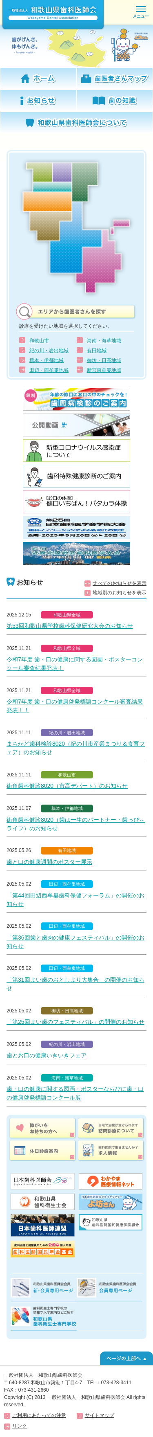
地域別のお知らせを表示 (119, 593)
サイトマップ (99, 1415)
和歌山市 (39, 341)
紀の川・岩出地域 (49, 350)
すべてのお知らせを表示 (119, 583)
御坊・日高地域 (104, 360)
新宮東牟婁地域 (104, 370)
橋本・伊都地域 (46, 360)
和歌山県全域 (66, 614)
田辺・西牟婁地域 (49, 370)
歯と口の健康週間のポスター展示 (49, 862)
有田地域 (96, 350)
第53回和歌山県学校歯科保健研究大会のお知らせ (70, 626)
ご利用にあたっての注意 (39, 1415)
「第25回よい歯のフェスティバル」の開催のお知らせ (75, 1022)
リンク (19, 1426)
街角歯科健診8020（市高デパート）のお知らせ (67, 786)
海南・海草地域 (104, 341)
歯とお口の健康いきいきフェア (46, 1055)
